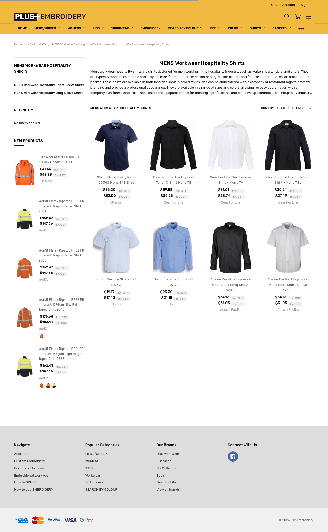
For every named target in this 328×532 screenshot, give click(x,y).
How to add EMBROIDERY (33, 489)
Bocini (161, 475)
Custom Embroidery (29, 461)
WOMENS (76, 28)
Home (22, 28)
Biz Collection (167, 468)
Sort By (267, 108)
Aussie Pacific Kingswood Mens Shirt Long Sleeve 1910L (230, 284)
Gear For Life (166, 482)
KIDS (98, 28)
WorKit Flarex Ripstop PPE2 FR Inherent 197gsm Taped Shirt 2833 (61, 255)
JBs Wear (164, 461)
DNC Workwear (168, 454)
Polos (235, 28)
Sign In (306, 5)
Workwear (122, 28)
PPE (215, 28)
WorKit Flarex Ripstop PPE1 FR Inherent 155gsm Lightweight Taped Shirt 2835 (61, 354)
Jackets (282, 28)
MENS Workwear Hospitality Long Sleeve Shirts (48, 93)
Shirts (257, 28)
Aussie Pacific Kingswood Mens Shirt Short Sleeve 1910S (288, 284)
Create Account (283, 5)
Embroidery (150, 28)
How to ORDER (25, 482)
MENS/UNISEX (47, 28)
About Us (21, 454)
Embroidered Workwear (32, 475)
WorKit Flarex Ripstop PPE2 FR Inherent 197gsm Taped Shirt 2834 (61, 206)
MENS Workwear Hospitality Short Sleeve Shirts (49, 85)
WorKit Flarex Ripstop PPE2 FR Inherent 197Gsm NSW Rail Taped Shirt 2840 (61, 305)
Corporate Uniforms (29, 468)
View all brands (168, 489)
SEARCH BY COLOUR (185, 28)
